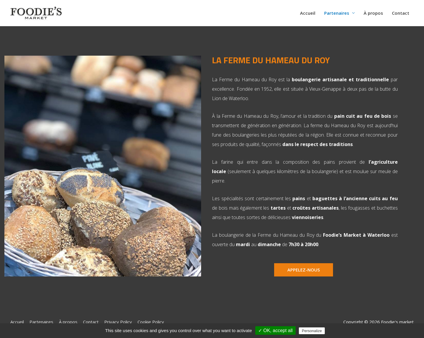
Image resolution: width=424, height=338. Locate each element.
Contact (400, 13)
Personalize (312, 331)
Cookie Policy (151, 322)
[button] (303, 269)
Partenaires (336, 13)
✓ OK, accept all (275, 330)
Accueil (307, 13)
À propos (373, 13)
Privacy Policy (118, 322)
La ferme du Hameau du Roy (271, 60)
